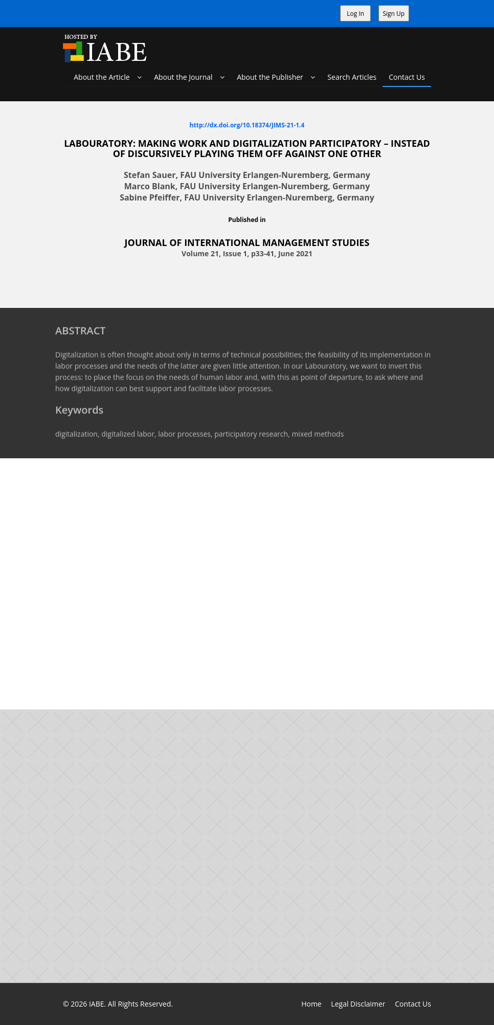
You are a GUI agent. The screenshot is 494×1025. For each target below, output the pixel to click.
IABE (96, 1004)
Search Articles (351, 77)
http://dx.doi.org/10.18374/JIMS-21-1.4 (247, 124)
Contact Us (407, 77)
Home (311, 1004)
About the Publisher (276, 77)
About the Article (108, 77)
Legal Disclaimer (358, 1004)
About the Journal (189, 77)
